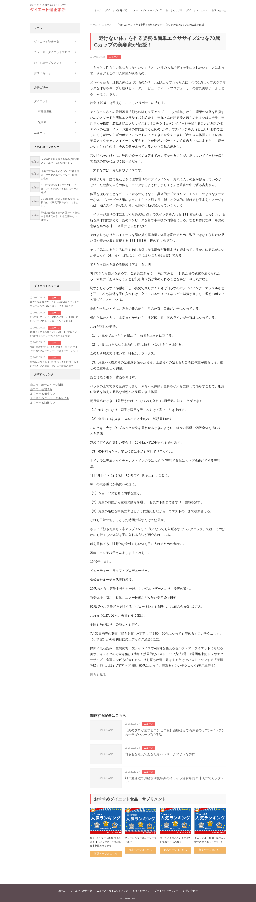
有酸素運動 (45, 111)
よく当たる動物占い (42, 402)
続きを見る (98, 674)
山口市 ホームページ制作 (47, 384)
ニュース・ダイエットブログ (146, 10)
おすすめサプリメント (48, 62)
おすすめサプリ (174, 10)
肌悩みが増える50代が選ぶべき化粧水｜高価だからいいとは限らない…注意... (60, 216)
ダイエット (41, 101)
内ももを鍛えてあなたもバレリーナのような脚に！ (161, 754)
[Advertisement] (158, 700)
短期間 (42, 122)
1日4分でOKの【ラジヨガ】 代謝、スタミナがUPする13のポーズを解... (59, 189)
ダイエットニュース (197, 10)
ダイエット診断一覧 (116, 10)
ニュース (114, 56)
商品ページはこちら (105, 853)
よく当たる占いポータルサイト (49, 398)
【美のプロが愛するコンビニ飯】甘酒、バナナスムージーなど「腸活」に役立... (60, 175)
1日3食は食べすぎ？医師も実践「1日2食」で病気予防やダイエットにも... (60, 202)
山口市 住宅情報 (41, 389)
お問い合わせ (219, 10)
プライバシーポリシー (166, 890)
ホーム (98, 10)
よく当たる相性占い (42, 393)
